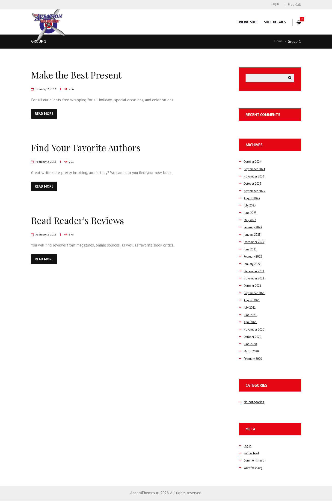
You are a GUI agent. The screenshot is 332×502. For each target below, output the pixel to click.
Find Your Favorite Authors (93, 148)
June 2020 (251, 345)
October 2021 (254, 287)
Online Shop (246, 22)
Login (275, 4)
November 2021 (255, 279)
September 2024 (256, 170)
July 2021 (250, 309)
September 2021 (256, 294)
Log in (248, 447)
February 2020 (254, 360)
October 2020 (254, 338)
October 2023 (254, 185)
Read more (46, 113)
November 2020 (255, 330)
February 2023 (254, 228)
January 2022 (253, 265)
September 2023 (256, 192)
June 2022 (251, 250)
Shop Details (274, 22)
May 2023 (251, 221)
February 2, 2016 (47, 89)
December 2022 (255, 243)
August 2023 (253, 199)
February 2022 (254, 257)
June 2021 (251, 316)
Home (278, 41)
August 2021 (253, 301)
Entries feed (253, 454)
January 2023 (253, 236)
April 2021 (251, 323)
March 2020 (252, 352)
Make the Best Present (82, 74)
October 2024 (254, 163)
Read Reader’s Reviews (84, 221)
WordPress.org (254, 469)
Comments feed (255, 461)
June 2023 (251, 214)
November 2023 (255, 177)
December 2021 (255, 272)
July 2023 (250, 206)
